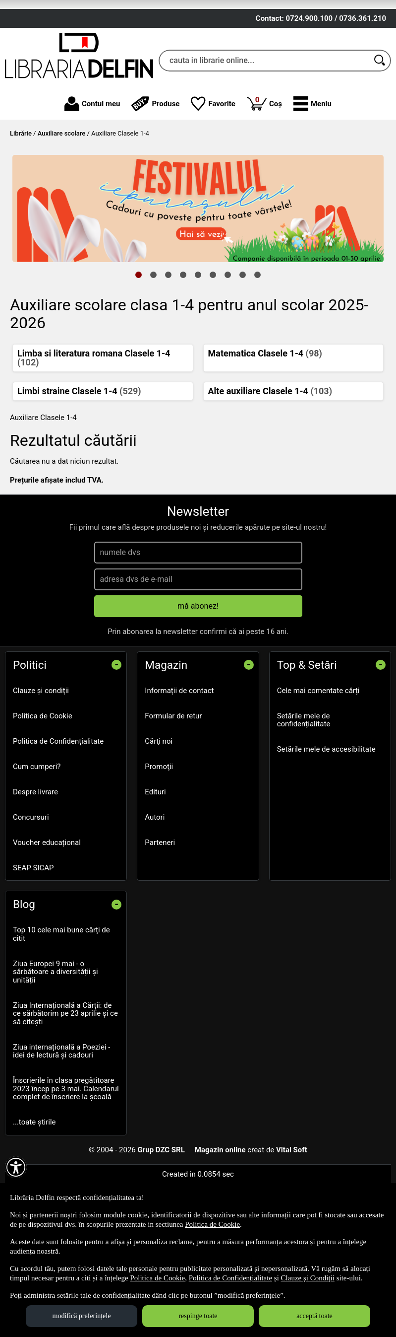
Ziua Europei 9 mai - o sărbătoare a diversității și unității (55, 1042)
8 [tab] (243, 345)
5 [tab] (198, 345)
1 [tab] (139, 345)
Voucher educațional (47, 913)
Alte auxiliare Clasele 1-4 (270, 461)
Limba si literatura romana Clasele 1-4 (93, 428)
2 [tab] (154, 345)
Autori (155, 887)
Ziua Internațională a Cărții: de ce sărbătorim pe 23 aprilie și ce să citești (65, 1084)
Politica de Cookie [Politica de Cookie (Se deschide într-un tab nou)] (212, 1224)
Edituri (155, 862)
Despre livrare (35, 862)
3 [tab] (168, 345)
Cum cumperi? (36, 837)
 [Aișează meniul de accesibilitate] (16, 1167)
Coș (264, 173)
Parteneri (160, 913)
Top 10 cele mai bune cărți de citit (61, 1004)
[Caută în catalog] (380, 130)
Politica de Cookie (42, 786)
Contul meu (92, 174)
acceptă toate (314, 1316)
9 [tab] (258, 345)
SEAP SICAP (33, 938)
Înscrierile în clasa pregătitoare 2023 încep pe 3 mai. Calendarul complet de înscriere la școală (66, 1159)
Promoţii (159, 837)
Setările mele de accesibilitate (326, 819)
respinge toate (197, 1316)
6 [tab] (213, 345)
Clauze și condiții (41, 761)
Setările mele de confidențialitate (304, 790)
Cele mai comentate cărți (318, 761)
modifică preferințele (82, 1316)
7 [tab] (228, 345)
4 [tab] (183, 345)
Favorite (213, 174)
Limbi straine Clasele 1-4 (79, 461)
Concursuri (31, 887)
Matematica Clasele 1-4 (265, 424)
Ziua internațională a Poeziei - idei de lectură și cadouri (62, 1121)
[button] (312, 174)
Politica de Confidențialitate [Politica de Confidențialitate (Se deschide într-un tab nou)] (230, 1278)
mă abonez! (198, 676)
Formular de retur (173, 786)
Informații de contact (179, 761)
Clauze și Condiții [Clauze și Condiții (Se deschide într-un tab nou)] (308, 1278)
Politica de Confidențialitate (58, 811)
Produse (155, 174)
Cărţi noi (158, 811)
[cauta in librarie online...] (264, 130)
